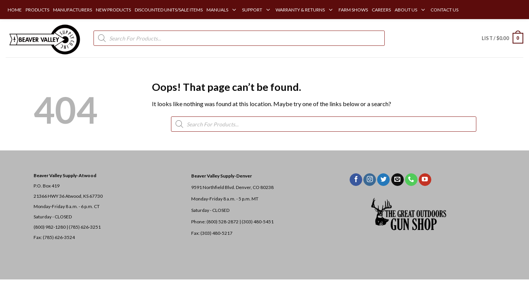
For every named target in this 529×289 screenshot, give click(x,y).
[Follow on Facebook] (356, 179)
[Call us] (411, 179)
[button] (502, 38)
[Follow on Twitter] (383, 179)
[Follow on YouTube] (425, 179)
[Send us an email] (397, 179)
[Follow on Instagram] (369, 179)
